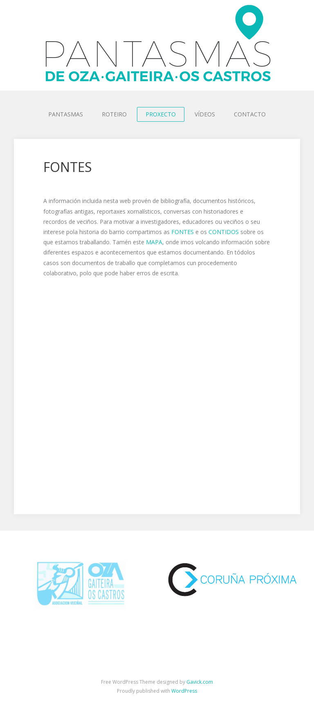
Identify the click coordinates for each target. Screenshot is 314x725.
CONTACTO (250, 114)
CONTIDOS (224, 232)
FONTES (182, 232)
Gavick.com (199, 681)
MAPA (154, 242)
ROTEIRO (114, 114)
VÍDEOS (205, 114)
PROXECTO (161, 114)
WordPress (184, 690)
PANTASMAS (65, 114)
